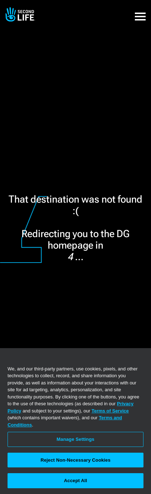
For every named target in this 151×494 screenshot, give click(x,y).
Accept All (75, 480)
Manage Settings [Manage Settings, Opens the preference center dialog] (75, 439)
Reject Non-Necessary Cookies (75, 460)
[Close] (142, 358)
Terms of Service (110, 411)
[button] (140, 12)
